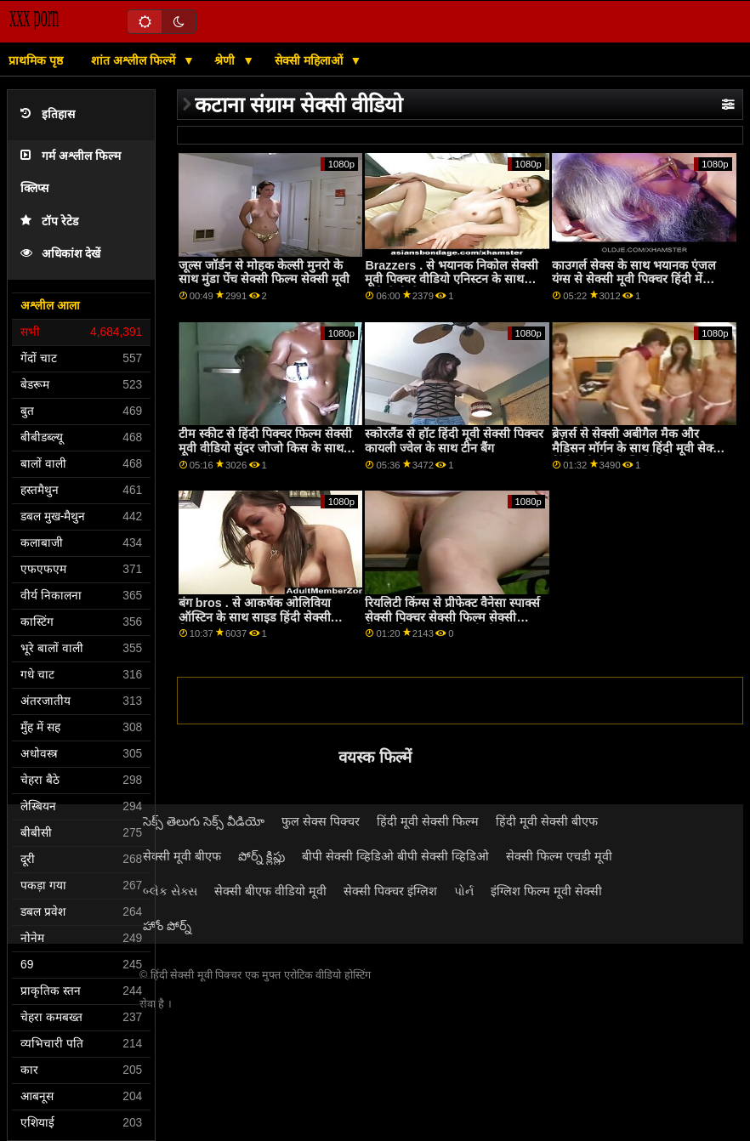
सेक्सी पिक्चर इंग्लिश (390, 891)
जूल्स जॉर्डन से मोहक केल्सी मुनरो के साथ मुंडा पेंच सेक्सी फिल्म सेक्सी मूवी (264, 272)
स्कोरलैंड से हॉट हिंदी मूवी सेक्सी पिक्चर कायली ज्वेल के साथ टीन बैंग (454, 441)
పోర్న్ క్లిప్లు (261, 856)
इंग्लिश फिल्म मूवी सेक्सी (546, 891)
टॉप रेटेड (49, 221)
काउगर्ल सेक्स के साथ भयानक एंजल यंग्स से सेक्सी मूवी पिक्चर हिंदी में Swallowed (634, 279)
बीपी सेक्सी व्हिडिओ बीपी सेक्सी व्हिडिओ (395, 856)
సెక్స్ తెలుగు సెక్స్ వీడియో (203, 821)
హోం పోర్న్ (167, 926)
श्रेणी (226, 60)
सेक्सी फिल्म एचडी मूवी (559, 856)
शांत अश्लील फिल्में (135, 60)
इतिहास (47, 114)
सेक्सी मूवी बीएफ (182, 856)
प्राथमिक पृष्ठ (36, 60)
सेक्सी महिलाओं (310, 60)
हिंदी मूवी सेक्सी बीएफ (547, 821)
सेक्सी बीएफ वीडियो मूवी (270, 891)
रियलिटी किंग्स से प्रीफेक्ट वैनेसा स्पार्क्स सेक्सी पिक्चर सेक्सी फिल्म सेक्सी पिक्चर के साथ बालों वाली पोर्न (452, 617)
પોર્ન (464, 891)
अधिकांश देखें (60, 253)
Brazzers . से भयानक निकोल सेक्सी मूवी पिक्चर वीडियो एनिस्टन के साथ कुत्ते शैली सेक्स (451, 279)
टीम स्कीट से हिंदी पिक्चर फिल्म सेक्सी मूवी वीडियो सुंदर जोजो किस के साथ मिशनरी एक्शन (265, 447)
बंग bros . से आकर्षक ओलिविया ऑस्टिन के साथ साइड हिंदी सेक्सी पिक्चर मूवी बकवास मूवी (255, 617)
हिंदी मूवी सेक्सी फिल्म (428, 821)
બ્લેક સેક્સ (170, 891)
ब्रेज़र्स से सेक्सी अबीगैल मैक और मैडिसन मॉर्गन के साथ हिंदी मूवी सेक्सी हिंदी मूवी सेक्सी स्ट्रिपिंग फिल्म (638, 447)
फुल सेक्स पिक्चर (320, 821)
